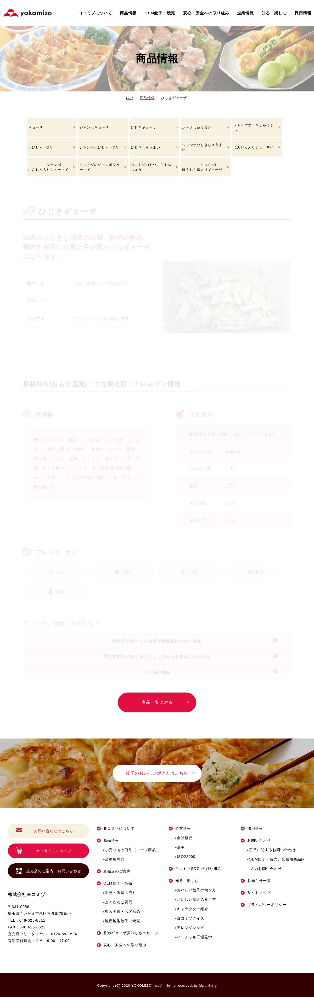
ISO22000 (185, 860)
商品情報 (128, 13)
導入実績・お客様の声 (123, 914)
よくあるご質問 (117, 905)
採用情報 (303, 13)
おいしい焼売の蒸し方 (195, 902)
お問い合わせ (256, 843)
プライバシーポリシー (264, 908)
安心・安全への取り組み (206, 13)
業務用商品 (114, 862)
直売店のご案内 (114, 874)
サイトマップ (256, 896)
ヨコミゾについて (95, 13)
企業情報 (245, 13)
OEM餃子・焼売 (159, 13)
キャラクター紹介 (191, 912)
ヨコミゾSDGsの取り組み (195, 872)
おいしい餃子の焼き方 (195, 893)
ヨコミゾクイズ (189, 921)
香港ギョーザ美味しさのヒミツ (127, 936)
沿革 (180, 850)
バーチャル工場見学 (193, 940)
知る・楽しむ (274, 13)
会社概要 (184, 841)
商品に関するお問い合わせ (271, 853)
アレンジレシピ (189, 931)
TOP (129, 98)
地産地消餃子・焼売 (121, 924)
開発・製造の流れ (119, 896)
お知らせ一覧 (256, 884)
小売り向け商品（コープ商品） (131, 853)
